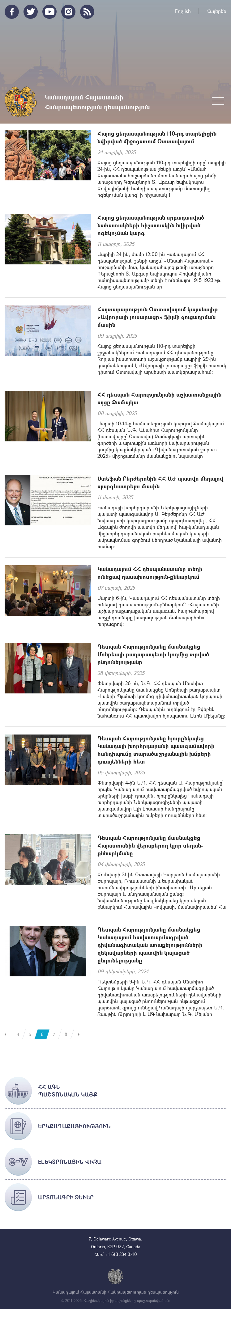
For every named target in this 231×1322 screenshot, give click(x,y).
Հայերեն (216, 11)
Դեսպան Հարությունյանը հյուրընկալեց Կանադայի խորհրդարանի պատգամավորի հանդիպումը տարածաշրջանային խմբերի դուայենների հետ (156, 750)
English (183, 11)
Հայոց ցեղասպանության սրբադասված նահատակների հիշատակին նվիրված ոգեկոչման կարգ (150, 225)
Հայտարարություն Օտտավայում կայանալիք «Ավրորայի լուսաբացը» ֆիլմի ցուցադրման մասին (157, 316)
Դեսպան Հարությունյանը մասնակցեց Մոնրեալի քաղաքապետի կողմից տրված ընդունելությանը (153, 654)
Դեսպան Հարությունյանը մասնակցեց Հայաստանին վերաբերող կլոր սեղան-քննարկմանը (150, 845)
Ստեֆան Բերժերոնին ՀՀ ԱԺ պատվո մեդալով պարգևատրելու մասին (160, 482)
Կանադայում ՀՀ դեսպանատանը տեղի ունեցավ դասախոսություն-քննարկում (150, 572)
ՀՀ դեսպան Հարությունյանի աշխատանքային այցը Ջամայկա (159, 398)
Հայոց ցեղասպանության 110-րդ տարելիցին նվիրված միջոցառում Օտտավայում (156, 137)
